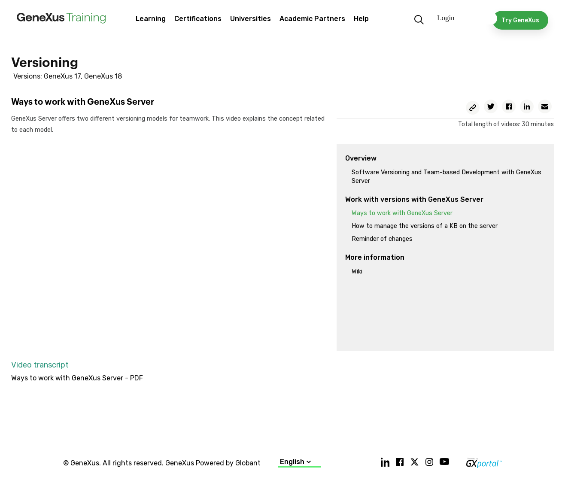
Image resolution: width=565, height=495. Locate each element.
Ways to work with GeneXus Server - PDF (77, 378)
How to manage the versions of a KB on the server (425, 226)
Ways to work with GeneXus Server (402, 213)
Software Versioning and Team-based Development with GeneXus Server (446, 177)
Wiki (357, 271)
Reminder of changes (382, 239)
